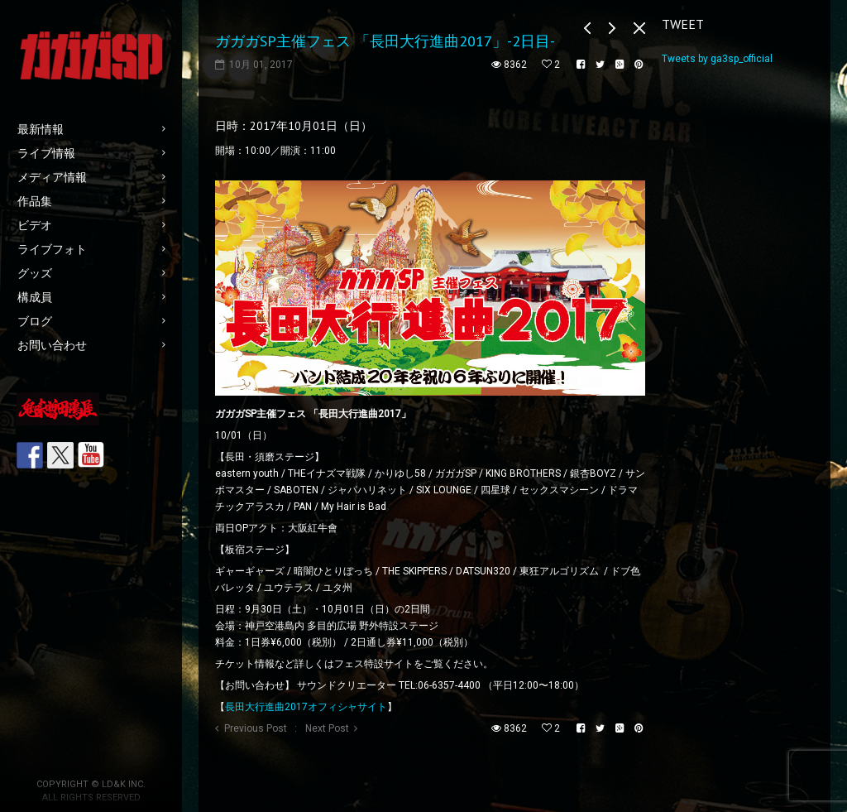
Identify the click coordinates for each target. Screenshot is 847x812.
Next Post (327, 728)
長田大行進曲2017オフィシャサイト (306, 707)
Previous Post (255, 728)
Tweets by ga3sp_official (717, 59)
